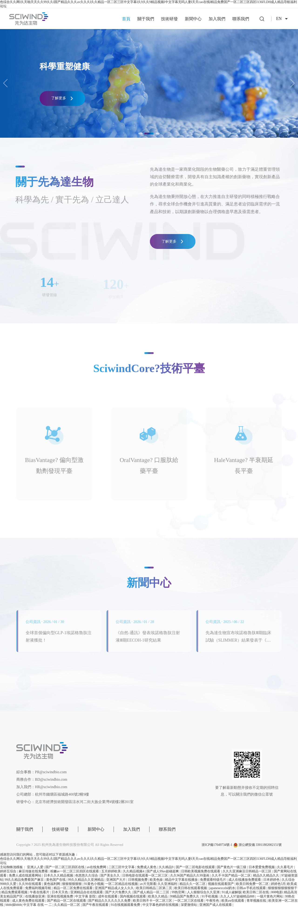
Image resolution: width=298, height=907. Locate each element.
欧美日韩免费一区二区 (253, 884)
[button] (292, 83)
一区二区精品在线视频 (122, 884)
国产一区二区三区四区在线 (65, 867)
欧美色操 (157, 879)
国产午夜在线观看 (95, 905)
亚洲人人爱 (35, 867)
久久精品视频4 (134, 871)
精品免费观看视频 (14, 892)
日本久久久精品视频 (59, 875)
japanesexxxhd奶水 (222, 888)
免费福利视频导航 (38, 888)
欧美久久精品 (158, 896)
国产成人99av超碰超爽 (163, 871)
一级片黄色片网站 (270, 896)
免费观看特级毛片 (213, 879)
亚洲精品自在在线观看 (87, 892)
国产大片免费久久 (118, 892)
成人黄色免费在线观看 (29, 900)
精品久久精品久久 (266, 875)
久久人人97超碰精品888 (237, 896)
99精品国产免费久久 (185, 896)
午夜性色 (213, 900)
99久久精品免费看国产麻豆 (25, 879)
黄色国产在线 (56, 879)
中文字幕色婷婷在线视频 (160, 905)
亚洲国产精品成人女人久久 (115, 888)
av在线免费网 (97, 867)
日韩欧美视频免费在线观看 (201, 871)
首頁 (126, 19)
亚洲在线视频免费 (60, 896)
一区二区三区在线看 (189, 900)
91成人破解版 (231, 892)
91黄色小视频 (94, 884)
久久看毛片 (285, 867)
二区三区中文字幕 (121, 867)
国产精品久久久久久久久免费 (110, 900)
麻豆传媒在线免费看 (34, 871)
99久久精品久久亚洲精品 (86, 879)
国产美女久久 (110, 875)
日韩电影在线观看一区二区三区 (145, 875)
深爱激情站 (189, 905)
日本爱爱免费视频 (262, 867)
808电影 (277, 892)
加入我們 (217, 19)
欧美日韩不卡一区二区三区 (153, 900)
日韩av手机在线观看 (252, 888)
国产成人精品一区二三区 (151, 892)
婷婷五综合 (8, 871)
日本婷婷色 (272, 879)
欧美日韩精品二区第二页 (154, 888)
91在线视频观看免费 (126, 905)
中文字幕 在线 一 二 (38, 905)
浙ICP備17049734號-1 (217, 845)
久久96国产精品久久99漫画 (190, 875)
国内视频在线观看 (133, 896)
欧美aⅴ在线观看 (233, 900)
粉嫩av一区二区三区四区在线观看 (75, 871)
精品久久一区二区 (193, 884)
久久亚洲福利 (168, 884)
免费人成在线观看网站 (25, 875)
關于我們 (145, 19)
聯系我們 (240, 19)
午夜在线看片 (40, 892)
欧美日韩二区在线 (256, 892)
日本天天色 (60, 892)
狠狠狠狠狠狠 (72, 884)
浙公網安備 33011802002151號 (257, 845)
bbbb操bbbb (14, 905)
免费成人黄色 (147, 867)
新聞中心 (193, 19)
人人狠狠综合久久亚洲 (203, 892)
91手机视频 (210, 896)
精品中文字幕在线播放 (182, 879)
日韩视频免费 (138, 879)
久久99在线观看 (30, 884)
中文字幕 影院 (85, 896)
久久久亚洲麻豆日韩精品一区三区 (247, 871)
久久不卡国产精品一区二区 (232, 875)
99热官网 (179, 892)
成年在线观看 (108, 896)
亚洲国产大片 (116, 879)
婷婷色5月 (278, 884)
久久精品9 (166, 867)
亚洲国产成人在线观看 (216, 905)
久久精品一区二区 (67, 905)
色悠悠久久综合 (87, 875)
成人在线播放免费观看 (245, 879)
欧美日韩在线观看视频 (191, 888)
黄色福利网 (52, 884)
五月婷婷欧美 (111, 871)
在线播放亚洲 (35, 896)
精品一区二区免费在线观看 (74, 888)
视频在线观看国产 (221, 884)
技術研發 (169, 19)
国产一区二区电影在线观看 (196, 867)
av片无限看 (148, 884)
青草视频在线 (257, 900)
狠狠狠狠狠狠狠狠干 (282, 888)
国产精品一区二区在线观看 (67, 900)
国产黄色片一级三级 (232, 867)
